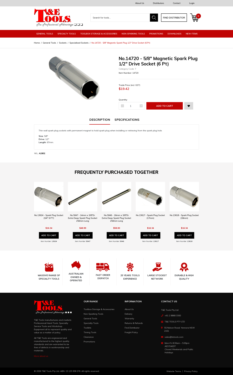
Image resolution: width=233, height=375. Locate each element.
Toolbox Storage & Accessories (99, 309)
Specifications (127, 119)
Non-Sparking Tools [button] (133, 33)
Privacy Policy (190, 371)
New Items (192, 33)
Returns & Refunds (134, 323)
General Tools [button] (44, 33)
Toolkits (87, 327)
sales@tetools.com (174, 337)
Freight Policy (131, 332)
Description (99, 119)
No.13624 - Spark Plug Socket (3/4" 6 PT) (48, 216)
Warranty (129, 318)
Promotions (156, 33)
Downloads (174, 33)
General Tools (90, 318)
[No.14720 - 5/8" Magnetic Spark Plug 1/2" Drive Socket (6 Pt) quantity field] (132, 106)
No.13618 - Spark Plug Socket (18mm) (184, 216)
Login (192, 3)
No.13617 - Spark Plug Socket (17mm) (150, 216)
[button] (188, 106)
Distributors (158, 3)
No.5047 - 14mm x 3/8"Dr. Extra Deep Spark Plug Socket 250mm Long (82, 218)
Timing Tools (90, 332)
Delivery (128, 314)
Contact (176, 3)
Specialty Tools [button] (67, 33)
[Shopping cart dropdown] (194, 17)
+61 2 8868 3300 (173, 315)
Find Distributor (132, 327)
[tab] (102, 121)
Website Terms (173, 371)
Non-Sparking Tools (93, 314)
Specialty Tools (91, 323)
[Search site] (154, 18)
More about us (41, 356)
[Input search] (120, 18)
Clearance (89, 337)
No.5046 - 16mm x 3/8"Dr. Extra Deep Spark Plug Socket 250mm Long (116, 218)
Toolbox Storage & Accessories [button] (98, 33)
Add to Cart (164, 105)
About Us (139, 3)
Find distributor (174, 17)
